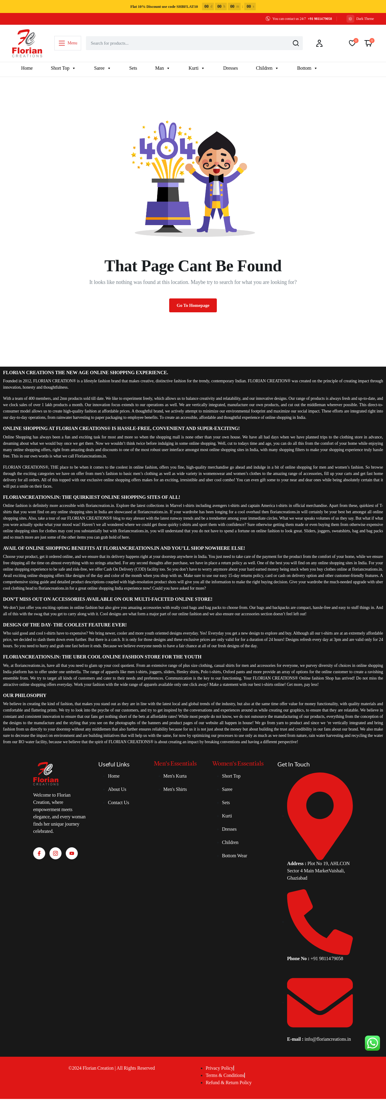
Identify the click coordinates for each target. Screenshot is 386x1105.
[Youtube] (72, 853)
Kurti (196, 68)
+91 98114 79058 (320, 19)
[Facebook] (39, 853)
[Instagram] (55, 853)
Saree (102, 68)
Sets (133, 68)
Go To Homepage (193, 305)
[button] (368, 43)
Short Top (63, 68)
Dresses (230, 68)
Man (163, 68)
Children (267, 68)
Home (27, 68)
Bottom (307, 68)
